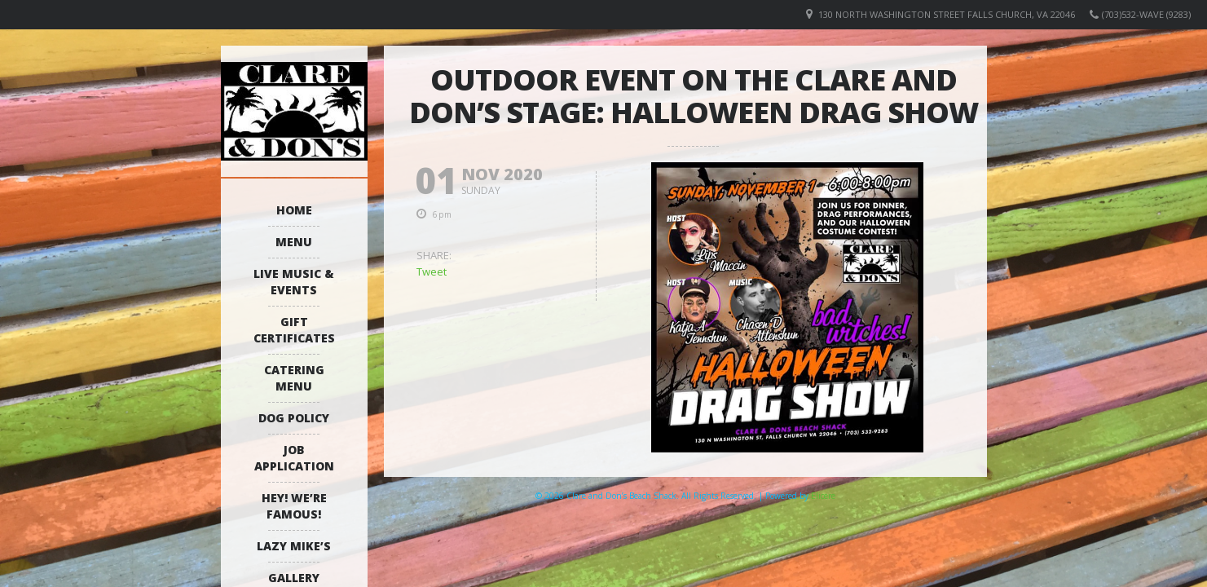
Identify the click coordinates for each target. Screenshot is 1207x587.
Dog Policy (293, 418)
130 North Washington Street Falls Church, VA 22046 (946, 14)
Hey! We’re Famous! (294, 506)
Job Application (294, 458)
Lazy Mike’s (294, 546)
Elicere (823, 495)
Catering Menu (294, 378)
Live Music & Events (293, 282)
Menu (293, 241)
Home (294, 210)
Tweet (431, 271)
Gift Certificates (294, 330)
